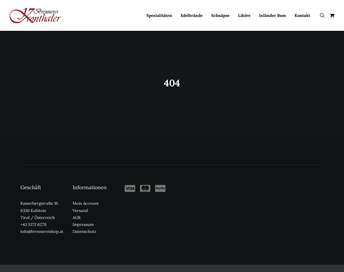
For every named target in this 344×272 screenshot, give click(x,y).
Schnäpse (220, 15)
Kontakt (302, 15)
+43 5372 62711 (33, 218)
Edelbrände (192, 15)
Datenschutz (84, 225)
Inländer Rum (272, 15)
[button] (323, 15)
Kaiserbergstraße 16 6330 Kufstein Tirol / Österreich (39, 204)
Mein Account (86, 196)
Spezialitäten (159, 15)
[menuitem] (159, 15)
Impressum (83, 218)
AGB (76, 211)
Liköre (244, 15)
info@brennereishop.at (41, 225)
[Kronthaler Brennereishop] (35, 15)
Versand (80, 203)
